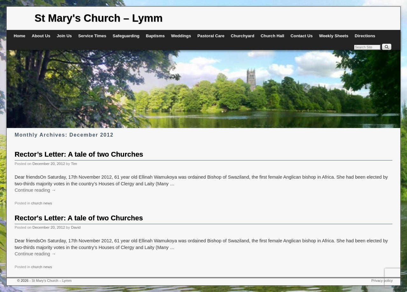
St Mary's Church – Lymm (99, 18)
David (75, 227)
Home (19, 35)
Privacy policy (382, 280)
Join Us (64, 35)
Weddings (181, 35)
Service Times (92, 35)
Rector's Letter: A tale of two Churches (79, 218)
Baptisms (155, 35)
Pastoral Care (210, 35)
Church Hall (272, 35)
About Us (41, 35)
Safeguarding (126, 35)
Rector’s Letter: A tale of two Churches (79, 154)
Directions (365, 35)
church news (41, 203)
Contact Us (302, 35)
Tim (74, 163)
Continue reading (35, 190)
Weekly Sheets (333, 35)
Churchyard (242, 35)
